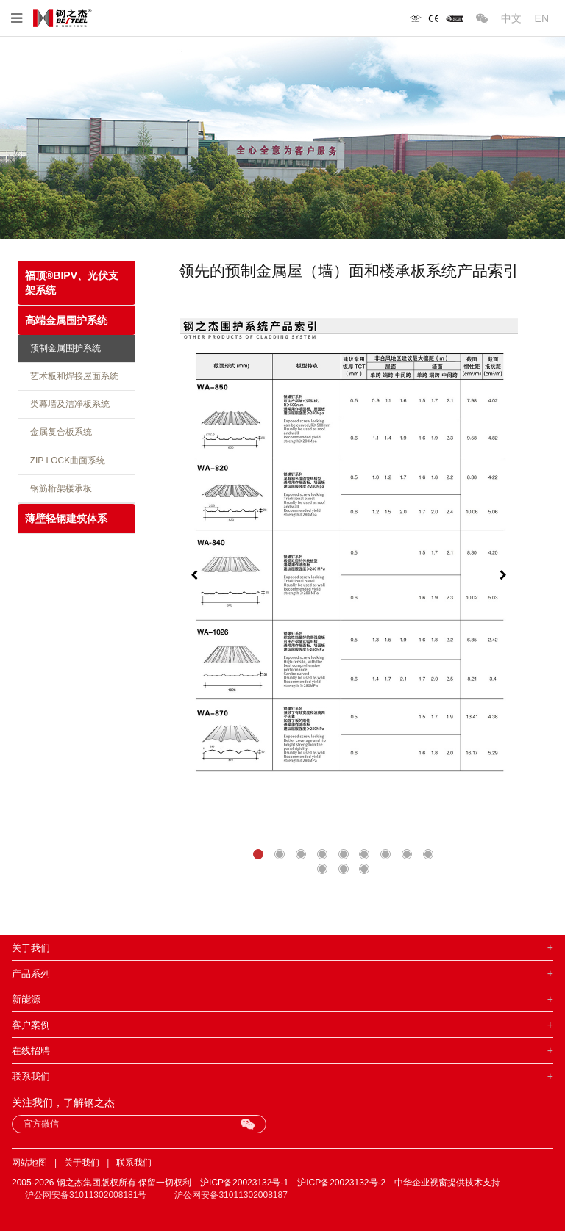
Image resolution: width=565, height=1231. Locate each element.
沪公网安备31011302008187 (230, 1195)
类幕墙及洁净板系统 (67, 404)
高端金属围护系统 (66, 320)
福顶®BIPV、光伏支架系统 (71, 283)
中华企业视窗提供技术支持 (447, 1182)
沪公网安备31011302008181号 (85, 1195)
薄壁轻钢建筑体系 (66, 518)
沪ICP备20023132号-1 (244, 1182)
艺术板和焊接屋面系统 (71, 376)
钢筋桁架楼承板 (58, 488)
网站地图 (29, 1163)
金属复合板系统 (58, 432)
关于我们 (81, 1163)
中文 (511, 18)
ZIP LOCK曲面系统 (65, 460)
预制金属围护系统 (63, 348)
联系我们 (134, 1163)
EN (542, 18)
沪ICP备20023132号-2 (341, 1182)
